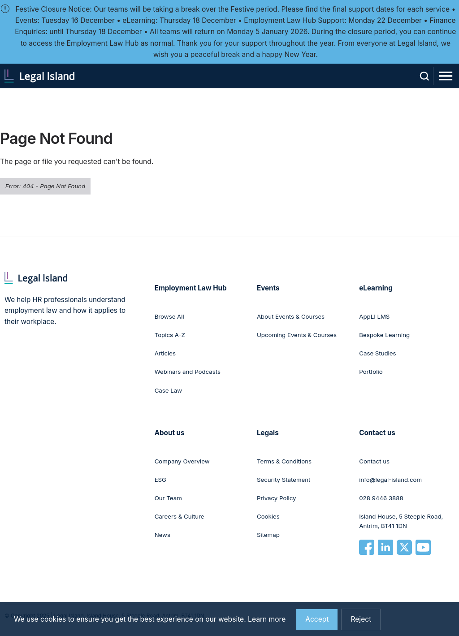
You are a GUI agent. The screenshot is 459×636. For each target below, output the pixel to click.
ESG (160, 479)
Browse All (169, 316)
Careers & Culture (179, 516)
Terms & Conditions (284, 461)
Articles (165, 353)
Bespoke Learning (384, 334)
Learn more (267, 623)
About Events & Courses (291, 316)
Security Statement (284, 479)
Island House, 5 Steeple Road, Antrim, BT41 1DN (401, 521)
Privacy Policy (276, 498)
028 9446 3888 (381, 498)
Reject (361, 623)
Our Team (168, 498)
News (162, 534)
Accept (317, 623)
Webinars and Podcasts (188, 371)
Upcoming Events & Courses (297, 334)
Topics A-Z (170, 334)
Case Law (168, 390)
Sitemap (268, 534)
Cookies (268, 516)
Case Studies (377, 353)
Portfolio (370, 371)
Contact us (374, 461)
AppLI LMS (374, 316)
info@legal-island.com (390, 479)
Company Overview (182, 461)
